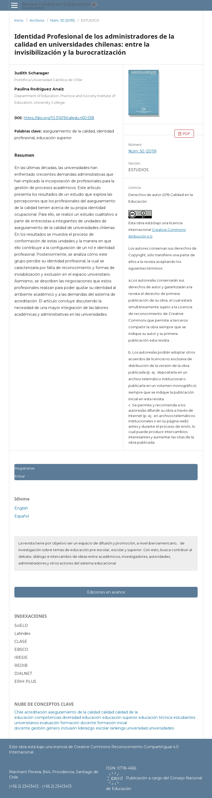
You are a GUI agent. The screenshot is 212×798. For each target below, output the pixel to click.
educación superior (119, 717)
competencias (48, 717)
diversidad (71, 717)
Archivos (37, 20)
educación (91, 717)
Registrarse (24, 468)
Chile (18, 712)
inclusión (69, 728)
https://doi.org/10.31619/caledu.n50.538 (59, 117)
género (53, 728)
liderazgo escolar (93, 728)
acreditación (36, 712)
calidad (107, 712)
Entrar (19, 476)
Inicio (18, 20)
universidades (161, 728)
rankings (117, 728)
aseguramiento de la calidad (74, 712)
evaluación (49, 722)
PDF (186, 133)
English (21, 508)
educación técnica (155, 717)
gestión (38, 728)
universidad (137, 728)
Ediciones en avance (106, 592)
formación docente (78, 722)
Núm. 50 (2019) (62, 20)
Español (21, 516)
